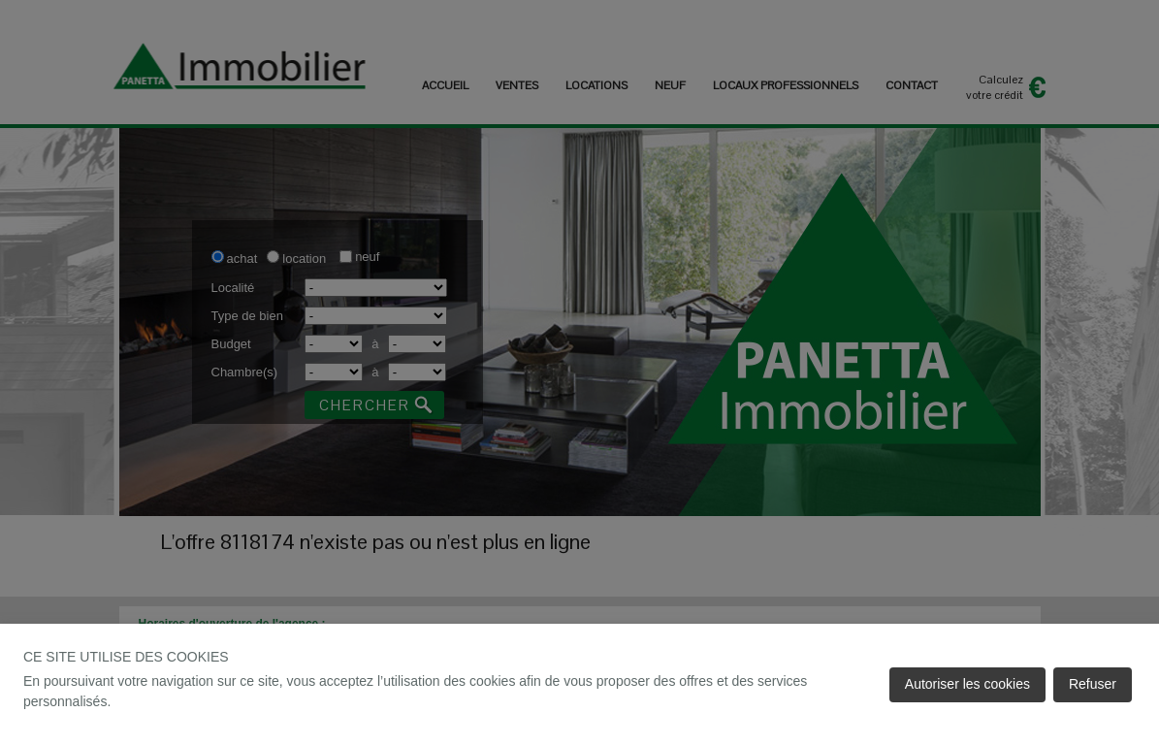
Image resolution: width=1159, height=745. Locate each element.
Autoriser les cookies (967, 684)
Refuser (1092, 684)
